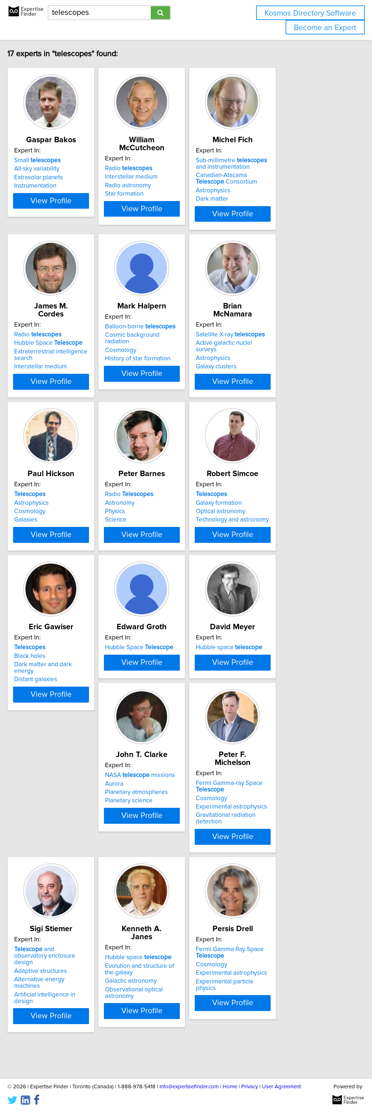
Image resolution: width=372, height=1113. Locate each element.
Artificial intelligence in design (287, 857)
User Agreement (281, 1086)
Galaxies (41, 518)
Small (52, 160)
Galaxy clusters (267, 352)
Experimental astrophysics (174, 849)
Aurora (38, 833)
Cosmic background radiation (178, 335)
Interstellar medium (164, 168)
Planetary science (53, 850)
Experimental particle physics (178, 1023)
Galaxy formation (270, 501)
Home (230, 1086)
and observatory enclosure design (284, 828)
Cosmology (154, 343)
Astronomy (153, 501)
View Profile (75, 214)
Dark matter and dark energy (68, 676)
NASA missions (64, 825)
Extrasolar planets (53, 177)
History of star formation (171, 352)
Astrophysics (264, 190)
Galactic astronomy (55, 1015)
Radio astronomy (161, 177)
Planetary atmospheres (60, 842)
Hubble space (280, 659)
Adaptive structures (273, 840)
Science (149, 518)
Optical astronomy (272, 510)
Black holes (45, 667)
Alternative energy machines (286, 849)
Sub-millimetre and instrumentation (288, 163)
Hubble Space (63, 335)
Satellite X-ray (281, 326)
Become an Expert (325, 28)
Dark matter (263, 199)
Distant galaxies (50, 684)
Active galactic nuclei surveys (286, 335)
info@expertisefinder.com (189, 1086)
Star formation (157, 186)
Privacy (249, 1086)
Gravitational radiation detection (181, 857)
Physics (148, 510)
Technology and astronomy (283, 518)
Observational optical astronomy (73, 1023)
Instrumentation (50, 186)
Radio (162, 160)
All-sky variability (51, 168)
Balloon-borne (173, 326)
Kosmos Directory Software (310, 13)
